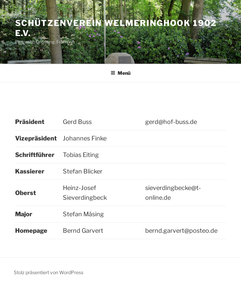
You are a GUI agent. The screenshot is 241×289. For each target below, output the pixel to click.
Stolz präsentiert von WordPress (48, 272)
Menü (120, 73)
